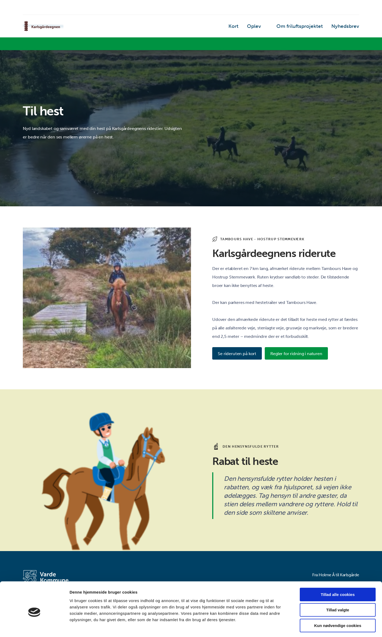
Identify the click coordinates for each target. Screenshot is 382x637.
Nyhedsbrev (347, 27)
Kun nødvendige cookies (337, 603)
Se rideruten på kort (238, 353)
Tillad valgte (337, 588)
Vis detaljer (275, 626)
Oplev (267, 27)
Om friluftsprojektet (307, 27)
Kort (248, 27)
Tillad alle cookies (338, 572)
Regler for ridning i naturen (300, 353)
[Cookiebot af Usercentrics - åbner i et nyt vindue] (34, 627)
